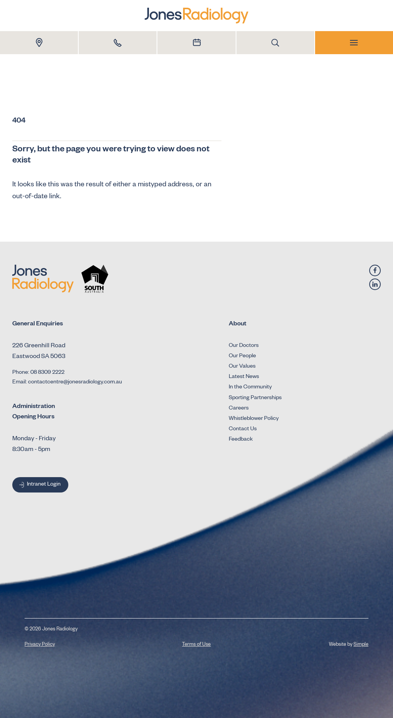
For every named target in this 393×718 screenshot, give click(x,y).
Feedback (241, 440)
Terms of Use (196, 645)
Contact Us (243, 429)
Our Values (242, 367)
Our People (242, 356)
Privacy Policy (40, 645)
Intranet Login (39, 484)
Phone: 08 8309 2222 (38, 373)
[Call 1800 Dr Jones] (118, 42)
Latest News (244, 377)
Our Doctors (244, 346)
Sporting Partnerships (255, 398)
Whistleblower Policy (254, 419)
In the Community (250, 388)
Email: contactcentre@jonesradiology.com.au (67, 383)
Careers (239, 409)
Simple (360, 645)
